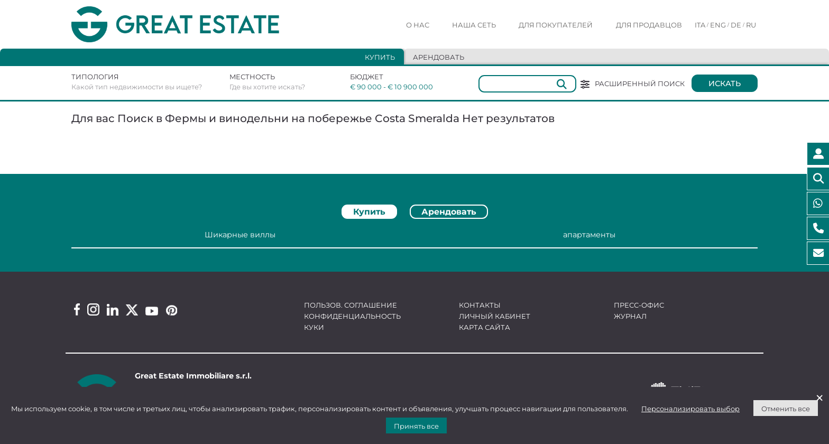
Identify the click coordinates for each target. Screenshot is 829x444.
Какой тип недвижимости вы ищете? (136, 86)
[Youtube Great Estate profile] (152, 311)
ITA (700, 25)
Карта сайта (484, 327)
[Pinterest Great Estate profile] (171, 310)
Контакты (480, 305)
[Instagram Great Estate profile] (93, 309)
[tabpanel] (414, 239)
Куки (314, 327)
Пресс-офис (639, 305)
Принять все (416, 426)
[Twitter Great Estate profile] (132, 310)
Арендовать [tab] (438, 57)
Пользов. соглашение (350, 305)
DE (736, 25)
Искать (724, 83)
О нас (417, 25)
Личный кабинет (494, 316)
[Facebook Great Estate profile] (76, 309)
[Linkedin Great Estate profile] (112, 309)
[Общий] (527, 83)
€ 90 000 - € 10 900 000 (384, 86)
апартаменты (589, 234)
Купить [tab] (380, 57)
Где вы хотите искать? (267, 86)
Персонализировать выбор (690, 408)
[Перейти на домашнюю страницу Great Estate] (196, 24)
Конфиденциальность (352, 316)
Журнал (630, 316)
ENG (718, 25)
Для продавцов (649, 25)
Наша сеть (474, 25)
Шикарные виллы (240, 234)
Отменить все (785, 408)
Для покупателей (556, 25)
